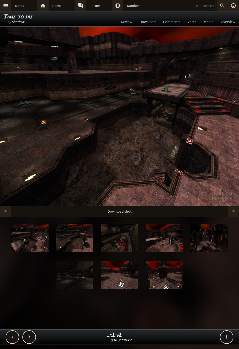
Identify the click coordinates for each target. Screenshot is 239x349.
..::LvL (115, 335)
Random (133, 5)
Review (126, 21)
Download (148, 21)
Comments (171, 21)
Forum (95, 5)
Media (208, 21)
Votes (192, 21)
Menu (19, 5)
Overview (228, 21)
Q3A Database (121, 340)
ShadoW (18, 21)
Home (57, 5)
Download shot (119, 211)
